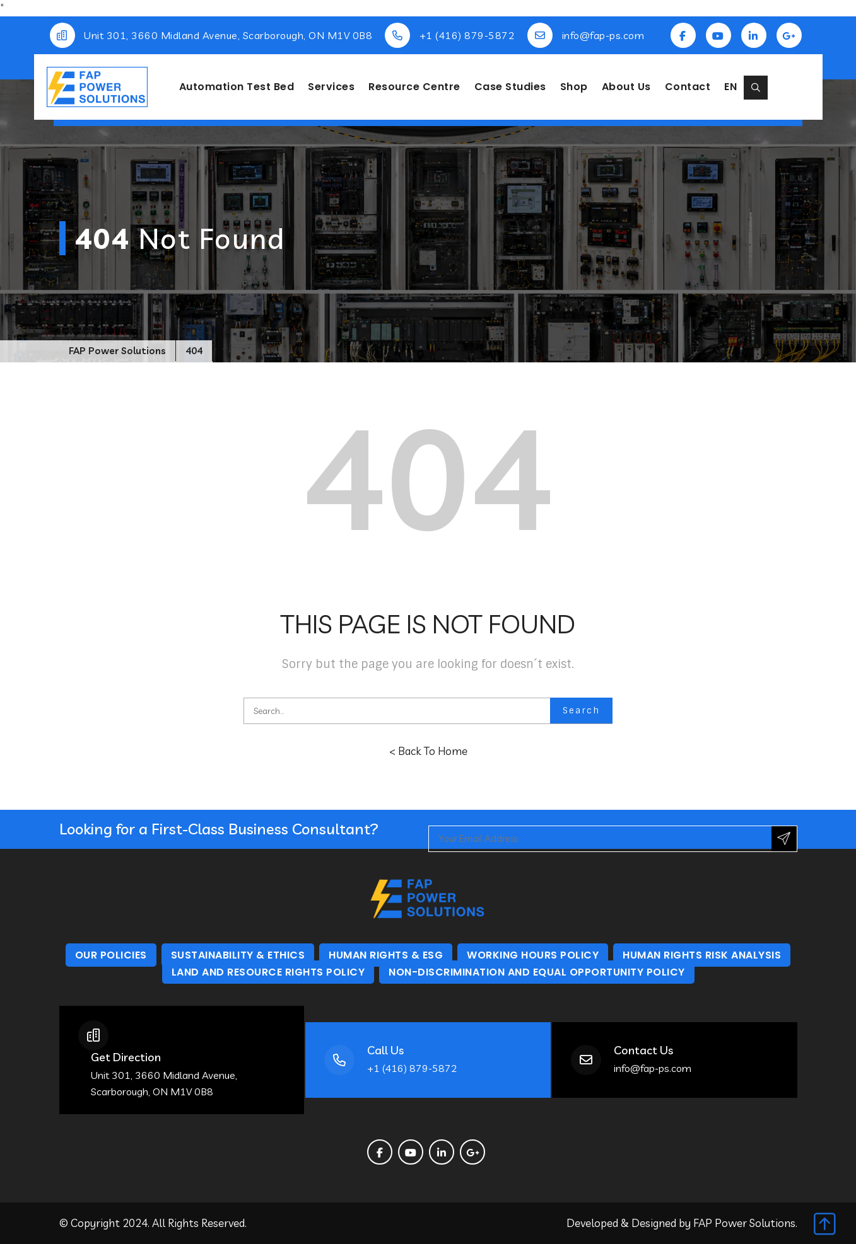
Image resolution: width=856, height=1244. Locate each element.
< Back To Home (428, 750)
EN (730, 86)
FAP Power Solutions (744, 1223)
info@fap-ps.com (603, 35)
